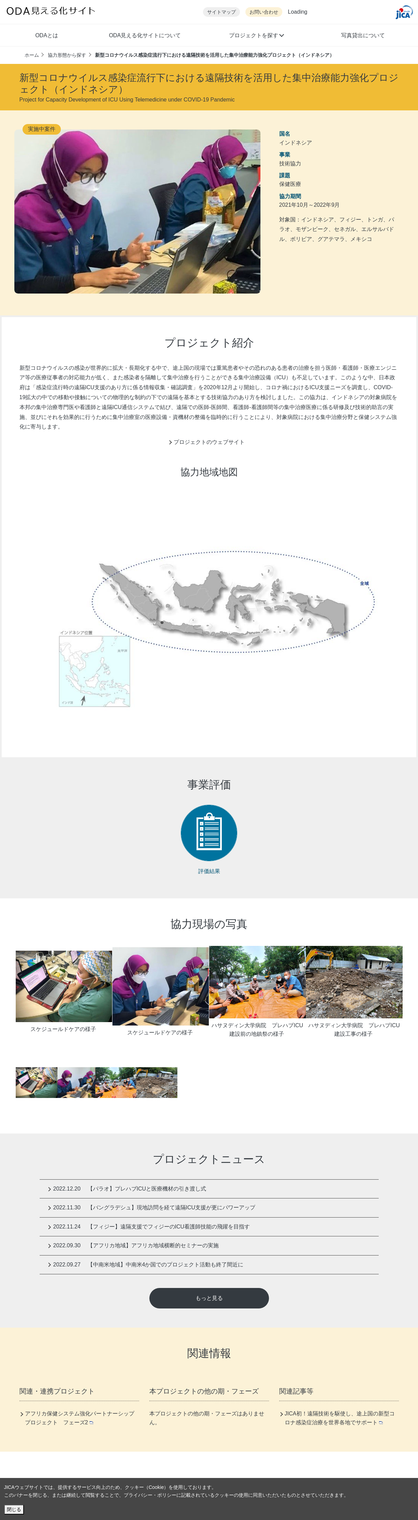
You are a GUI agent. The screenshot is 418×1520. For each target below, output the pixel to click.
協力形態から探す (67, 55)
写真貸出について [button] (363, 35)
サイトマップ (221, 12)
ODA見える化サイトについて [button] (145, 35)
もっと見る (209, 1298)
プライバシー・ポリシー (150, 1495)
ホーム (32, 55)
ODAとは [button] (46, 35)
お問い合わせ (264, 12)
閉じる (14, 1509)
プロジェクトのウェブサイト (209, 442)
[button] (256, 36)
